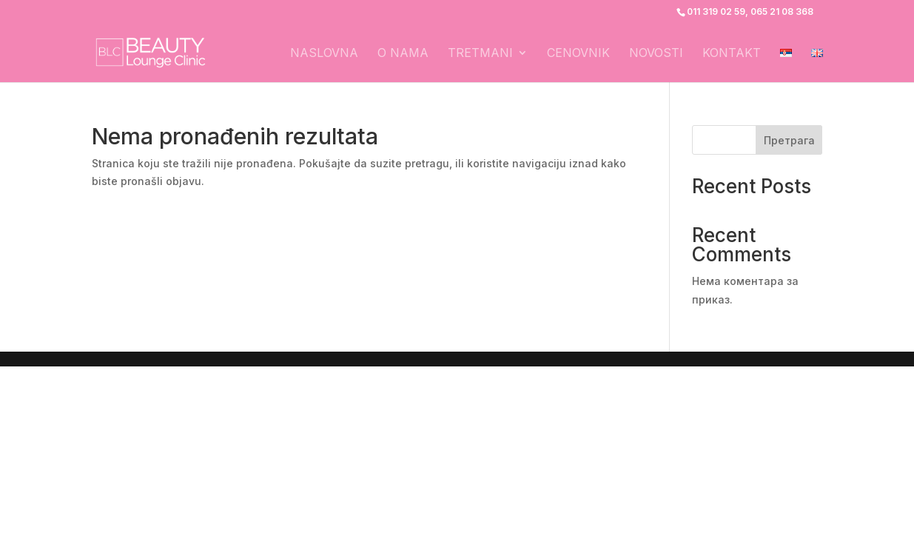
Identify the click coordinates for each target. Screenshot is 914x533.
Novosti (656, 53)
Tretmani (480, 53)
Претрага (789, 140)
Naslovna (324, 53)
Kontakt (731, 53)
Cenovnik (578, 53)
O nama (403, 53)
